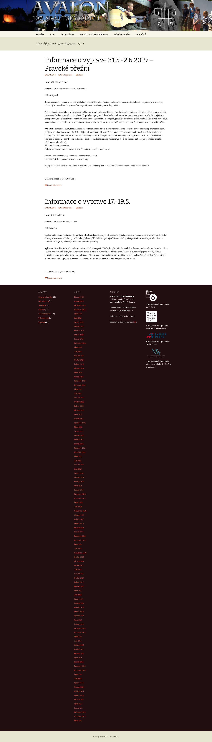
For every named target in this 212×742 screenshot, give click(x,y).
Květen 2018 (79, 557)
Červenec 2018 (80, 553)
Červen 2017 (79, 573)
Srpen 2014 (78, 683)
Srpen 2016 (78, 599)
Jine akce (42, 305)
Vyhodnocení (43, 318)
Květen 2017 (79, 578)
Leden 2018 (78, 565)
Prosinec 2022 (80, 423)
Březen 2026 (79, 297)
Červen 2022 (79, 435)
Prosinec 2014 (80, 666)
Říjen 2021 (78, 456)
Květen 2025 (79, 330)
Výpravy (41, 322)
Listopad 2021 (79, 452)
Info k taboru (43, 301)
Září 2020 (78, 469)
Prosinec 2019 (80, 494)
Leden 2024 (78, 376)
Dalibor (80, 75)
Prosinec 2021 (80, 448)
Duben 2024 (79, 364)
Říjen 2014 (78, 674)
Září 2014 (78, 678)
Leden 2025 (78, 339)
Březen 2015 (79, 653)
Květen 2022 (79, 439)
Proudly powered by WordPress (106, 736)
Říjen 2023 (78, 389)
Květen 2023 (79, 402)
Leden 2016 (78, 624)
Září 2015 (78, 641)
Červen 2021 (79, 464)
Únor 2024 (78, 372)
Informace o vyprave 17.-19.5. (87, 201)
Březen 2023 (79, 410)
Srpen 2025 (78, 322)
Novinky (41, 309)
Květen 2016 (79, 607)
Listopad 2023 (79, 385)
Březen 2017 (79, 586)
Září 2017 (78, 569)
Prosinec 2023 (80, 381)
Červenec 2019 (80, 511)
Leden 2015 (78, 662)
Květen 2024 (79, 360)
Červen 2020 (79, 477)
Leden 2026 (78, 301)
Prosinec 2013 (80, 712)
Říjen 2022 (78, 427)
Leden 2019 (78, 532)
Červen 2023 (79, 397)
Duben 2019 (79, 523)
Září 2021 (78, 460)
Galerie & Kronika (45, 297)
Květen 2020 (79, 481)
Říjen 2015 (78, 636)
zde (134, 322)
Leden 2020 (78, 490)
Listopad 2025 (79, 309)
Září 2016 (78, 594)
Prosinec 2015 (80, 628)
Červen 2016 (79, 603)
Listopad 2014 (79, 670)
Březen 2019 (79, 527)
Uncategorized (66, 75)
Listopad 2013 (79, 716)
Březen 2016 (79, 615)
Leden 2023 (78, 418)
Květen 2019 (79, 519)
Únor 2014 (78, 703)
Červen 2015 (79, 645)
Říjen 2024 (78, 347)
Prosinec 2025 (80, 305)
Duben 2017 (79, 582)
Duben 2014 (79, 695)
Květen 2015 (79, 649)
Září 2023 (78, 393)
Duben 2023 (79, 406)
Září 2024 (78, 351)
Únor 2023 (78, 414)
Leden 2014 (78, 708)
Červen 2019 (79, 515)
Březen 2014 (79, 699)
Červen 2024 (79, 355)
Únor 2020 (78, 485)
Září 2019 (78, 506)
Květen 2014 (79, 691)
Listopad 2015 (79, 632)
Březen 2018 (79, 561)
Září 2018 (78, 548)
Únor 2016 (78, 620)
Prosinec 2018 (80, 536)
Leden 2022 (78, 443)
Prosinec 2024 (80, 343)
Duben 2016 (79, 611)
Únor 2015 (78, 657)
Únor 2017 (78, 590)
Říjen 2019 (78, 502)
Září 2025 (78, 318)
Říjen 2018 (78, 544)
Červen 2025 (79, 326)
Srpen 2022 (78, 431)
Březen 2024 (79, 368)
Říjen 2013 (78, 720)
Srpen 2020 (78, 473)
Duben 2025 (79, 334)
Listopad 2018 (79, 540)
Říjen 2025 (78, 313)
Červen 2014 (79, 687)
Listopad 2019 (79, 498)
